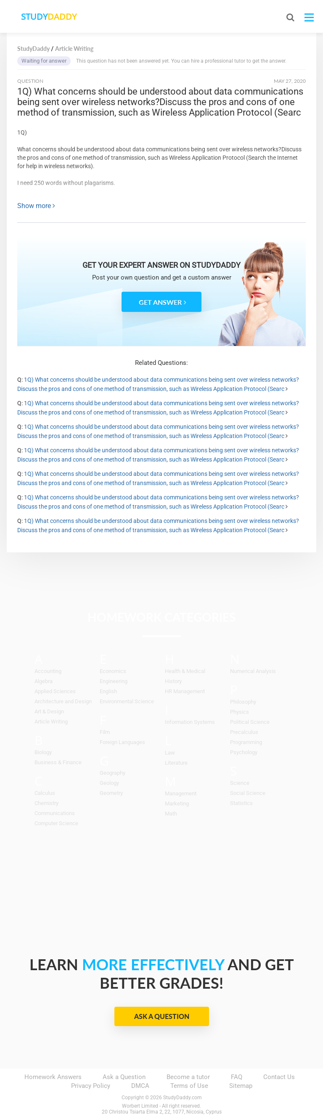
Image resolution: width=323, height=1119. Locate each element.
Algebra (43, 681)
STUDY (51, 16)
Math (171, 813)
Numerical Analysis (253, 671)
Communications (54, 813)
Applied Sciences (55, 691)
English (108, 691)
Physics (239, 712)
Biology (43, 752)
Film (105, 732)
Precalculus (244, 732)
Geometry (111, 793)
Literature (176, 763)
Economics (113, 671)
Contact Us (279, 1077)
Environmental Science (127, 701)
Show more (36, 206)
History (173, 681)
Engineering (113, 681)
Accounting (47, 671)
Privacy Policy (90, 1086)
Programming (246, 742)
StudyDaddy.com (182, 1098)
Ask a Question (161, 1016)
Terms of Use (189, 1086)
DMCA (140, 1086)
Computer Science (56, 823)
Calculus (44, 793)
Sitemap (240, 1086)
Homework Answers (53, 1077)
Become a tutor (188, 1077)
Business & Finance (58, 762)
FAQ (236, 1077)
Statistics (241, 803)
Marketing (177, 803)
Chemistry (46, 803)
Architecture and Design (63, 701)
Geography (112, 773)
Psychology (243, 752)
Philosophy (243, 702)
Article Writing (51, 721)
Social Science (247, 793)
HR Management (185, 691)
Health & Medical (185, 671)
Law (170, 753)
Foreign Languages (122, 742)
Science (239, 783)
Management (180, 793)
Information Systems (190, 722)
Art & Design (49, 711)
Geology (109, 783)
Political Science (250, 722)
